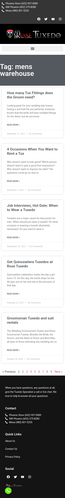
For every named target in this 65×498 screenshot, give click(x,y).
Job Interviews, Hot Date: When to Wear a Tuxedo (32, 207)
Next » (59, 371)
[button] (32, 48)
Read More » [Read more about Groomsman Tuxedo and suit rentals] (13, 350)
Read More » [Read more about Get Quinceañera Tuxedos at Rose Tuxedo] (13, 294)
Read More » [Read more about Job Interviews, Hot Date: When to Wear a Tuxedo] (13, 237)
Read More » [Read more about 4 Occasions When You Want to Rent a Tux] (13, 181)
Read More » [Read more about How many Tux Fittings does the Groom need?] (13, 125)
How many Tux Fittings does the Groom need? (30, 95)
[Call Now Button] (8, 490)
